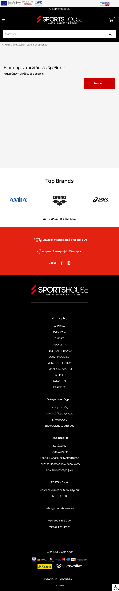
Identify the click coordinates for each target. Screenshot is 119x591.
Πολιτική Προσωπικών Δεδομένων (59, 464)
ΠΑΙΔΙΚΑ (59, 338)
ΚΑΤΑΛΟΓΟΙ (59, 381)
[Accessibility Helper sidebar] (115, 587)
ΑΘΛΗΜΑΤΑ (59, 344)
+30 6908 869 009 (59, 520)
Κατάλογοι (59, 445)
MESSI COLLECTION (59, 363)
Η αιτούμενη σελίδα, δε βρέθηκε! (30, 44)
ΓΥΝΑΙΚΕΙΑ (59, 332)
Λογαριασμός (59, 407)
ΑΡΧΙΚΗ (6, 44)
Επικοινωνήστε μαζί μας (59, 425)
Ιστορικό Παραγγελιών (59, 413)
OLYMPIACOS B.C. (59, 356)
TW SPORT (59, 375)
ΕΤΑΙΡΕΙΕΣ (59, 387)
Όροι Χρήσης (59, 451)
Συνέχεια (99, 83)
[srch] (54, 34)
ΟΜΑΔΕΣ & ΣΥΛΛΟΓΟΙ (60, 369)
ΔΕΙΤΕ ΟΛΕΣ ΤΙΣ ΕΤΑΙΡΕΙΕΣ (59, 219)
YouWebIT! (61, 585)
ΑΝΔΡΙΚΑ (59, 326)
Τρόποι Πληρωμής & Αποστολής (59, 458)
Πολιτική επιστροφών (59, 470)
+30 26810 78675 (59, 9)
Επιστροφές (59, 419)
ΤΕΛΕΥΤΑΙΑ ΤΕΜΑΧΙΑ (59, 350)
